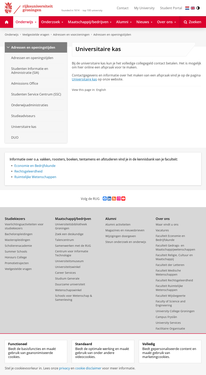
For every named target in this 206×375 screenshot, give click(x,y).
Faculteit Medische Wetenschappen (168, 272)
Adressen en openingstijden (112, 34)
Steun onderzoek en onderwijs (125, 242)
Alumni (110, 219)
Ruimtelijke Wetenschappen (35, 177)
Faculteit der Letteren (170, 265)
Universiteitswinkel (67, 267)
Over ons (163, 219)
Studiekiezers (15, 219)
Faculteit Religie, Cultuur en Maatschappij (174, 257)
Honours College (16, 257)
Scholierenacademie (18, 246)
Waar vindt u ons (167, 224)
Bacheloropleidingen (19, 234)
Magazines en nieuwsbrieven (125, 230)
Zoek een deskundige (69, 234)
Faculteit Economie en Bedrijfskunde (170, 238)
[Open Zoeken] (192, 22)
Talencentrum (64, 240)
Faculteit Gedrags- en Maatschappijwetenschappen (175, 247)
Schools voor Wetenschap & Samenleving (73, 298)
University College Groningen (175, 311)
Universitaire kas (84, 79)
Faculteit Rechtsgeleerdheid (174, 280)
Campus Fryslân (166, 317)
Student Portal (171, 8)
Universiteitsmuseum (69, 261)
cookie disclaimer (88, 368)
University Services (168, 323)
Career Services (65, 273)
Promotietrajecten (17, 263)
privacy (64, 368)
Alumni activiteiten (118, 224)
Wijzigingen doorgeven (120, 236)
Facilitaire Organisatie (170, 328)
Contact (123, 8)
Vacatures (162, 230)
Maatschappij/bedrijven (73, 219)
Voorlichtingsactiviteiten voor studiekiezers (24, 226)
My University (144, 8)
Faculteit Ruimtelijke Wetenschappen (169, 288)
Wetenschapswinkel (68, 290)
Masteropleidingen (17, 240)
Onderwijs (12, 34)
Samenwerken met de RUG (73, 246)
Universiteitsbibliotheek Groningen (71, 226)
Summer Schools (16, 251)
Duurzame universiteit (70, 284)
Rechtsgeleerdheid (28, 171)
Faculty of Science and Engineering (170, 303)
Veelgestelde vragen (35, 34)
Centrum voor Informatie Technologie (71, 253)
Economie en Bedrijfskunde (34, 165)
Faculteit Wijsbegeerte (170, 296)
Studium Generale (67, 278)
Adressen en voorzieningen (71, 34)
